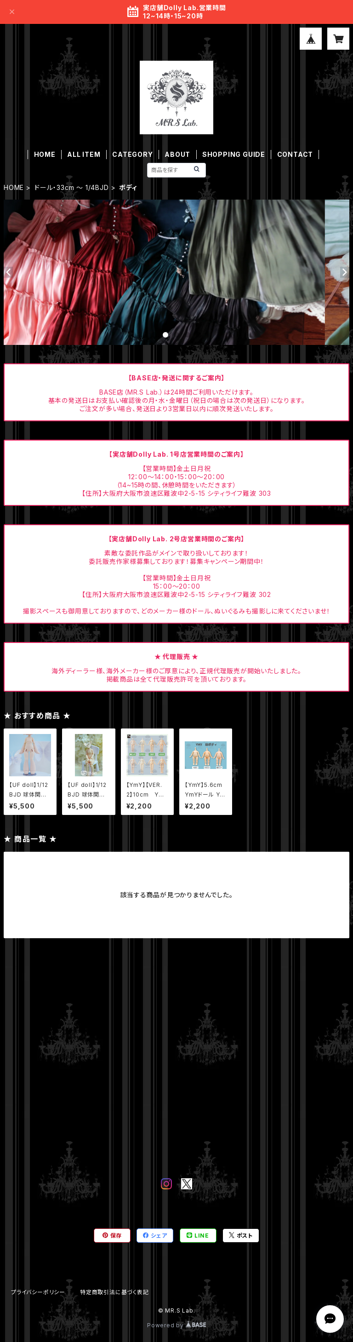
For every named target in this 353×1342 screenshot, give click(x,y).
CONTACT (295, 154)
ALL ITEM (83, 154)
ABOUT (177, 154)
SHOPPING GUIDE (233, 154)
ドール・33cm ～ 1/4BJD (71, 187)
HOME (45, 154)
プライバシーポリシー (38, 1292)
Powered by (176, 1325)
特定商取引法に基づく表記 (114, 1292)
